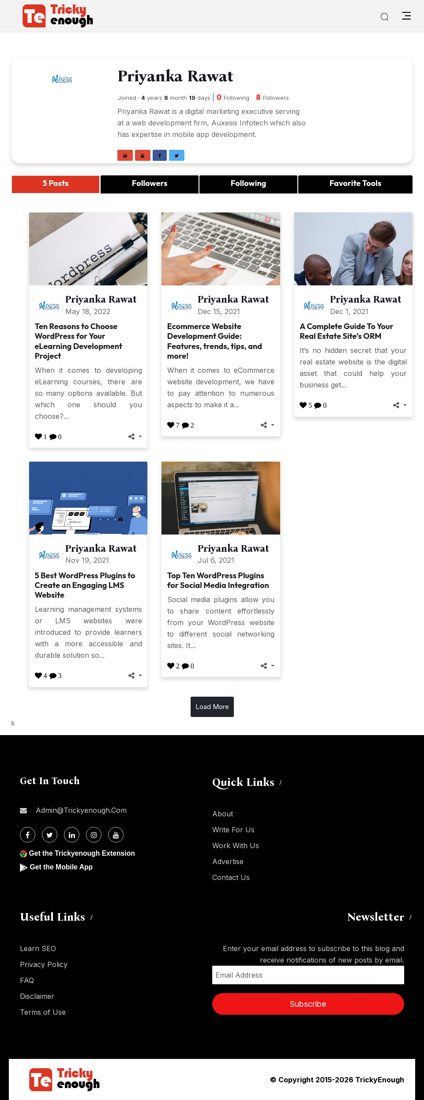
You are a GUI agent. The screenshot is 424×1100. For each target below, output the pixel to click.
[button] (125, 155)
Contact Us (231, 877)
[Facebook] (27, 834)
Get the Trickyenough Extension (83, 853)
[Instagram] (93, 834)
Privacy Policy (44, 964)
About (222, 813)
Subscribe (308, 1004)
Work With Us (235, 845)
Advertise (228, 861)
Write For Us (233, 829)
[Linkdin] (71, 834)
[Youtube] (116, 834)
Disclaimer (37, 996)
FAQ (27, 980)
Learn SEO (38, 948)
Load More (212, 706)
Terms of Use (43, 1012)
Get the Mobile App (62, 867)
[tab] (55, 184)
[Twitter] (49, 834)
